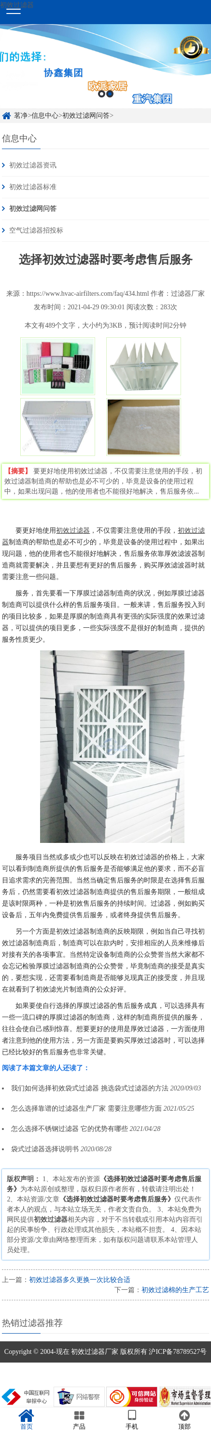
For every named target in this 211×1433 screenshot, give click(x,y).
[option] (105, 66)
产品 (79, 1420)
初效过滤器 (73, 530)
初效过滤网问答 (86, 115)
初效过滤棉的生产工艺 (175, 1290)
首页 (26, 1420)
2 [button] (110, 94)
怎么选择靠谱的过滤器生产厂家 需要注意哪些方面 (86, 1108)
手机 (132, 1420)
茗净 (21, 115)
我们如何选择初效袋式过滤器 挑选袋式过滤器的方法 (90, 1088)
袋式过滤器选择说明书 (45, 1149)
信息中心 (44, 115)
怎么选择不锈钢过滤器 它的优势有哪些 (69, 1128)
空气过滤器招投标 (36, 230)
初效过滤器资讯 (32, 165)
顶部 (184, 1420)
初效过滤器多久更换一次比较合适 (79, 1279)
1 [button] (101, 94)
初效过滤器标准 (32, 187)
